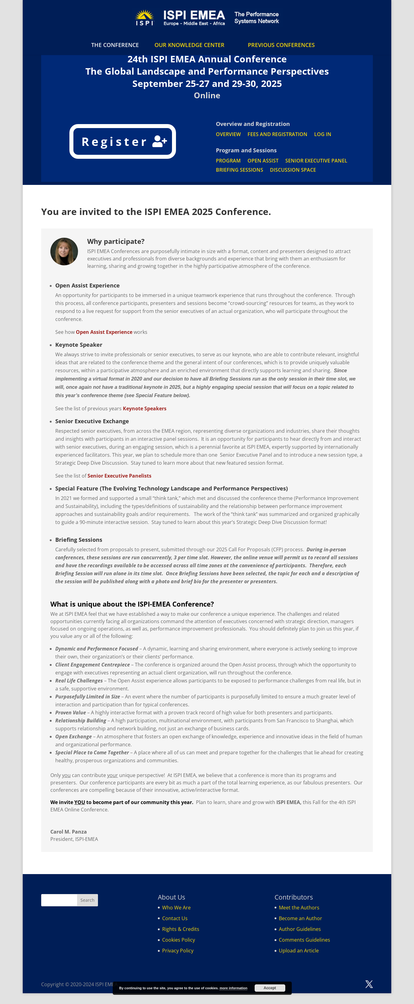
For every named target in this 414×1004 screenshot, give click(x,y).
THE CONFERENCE (115, 46)
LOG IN (322, 135)
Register (115, 141)
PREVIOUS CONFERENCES (281, 45)
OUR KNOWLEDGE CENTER (189, 45)
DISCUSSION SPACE (293, 170)
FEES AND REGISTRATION (277, 135)
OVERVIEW (228, 135)
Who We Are (176, 907)
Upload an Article (299, 950)
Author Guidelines (300, 929)
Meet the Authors (299, 907)
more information (233, 988)
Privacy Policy (177, 950)
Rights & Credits (180, 929)
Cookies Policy (178, 939)
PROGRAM (228, 161)
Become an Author (300, 918)
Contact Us (175, 918)
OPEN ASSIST (263, 161)
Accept (270, 988)
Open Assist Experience (104, 332)
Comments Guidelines (304, 939)
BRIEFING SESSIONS (239, 170)
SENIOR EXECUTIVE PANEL (316, 161)
